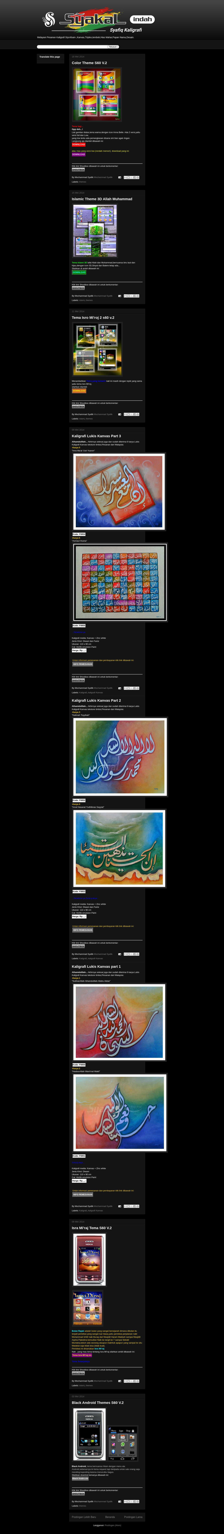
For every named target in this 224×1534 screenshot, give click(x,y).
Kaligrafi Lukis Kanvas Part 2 (96, 700)
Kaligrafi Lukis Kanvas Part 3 (96, 436)
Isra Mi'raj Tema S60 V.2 (92, 1228)
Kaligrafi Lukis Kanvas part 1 (96, 967)
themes (82, 182)
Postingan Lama (133, 1517)
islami (82, 300)
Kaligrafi (83, 692)
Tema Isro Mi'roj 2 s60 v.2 (93, 318)
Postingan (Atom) (113, 1525)
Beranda (110, 1517)
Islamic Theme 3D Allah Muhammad (102, 199)
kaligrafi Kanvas (95, 692)
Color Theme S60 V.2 (89, 63)
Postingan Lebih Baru (84, 1517)
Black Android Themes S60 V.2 (98, 1403)
